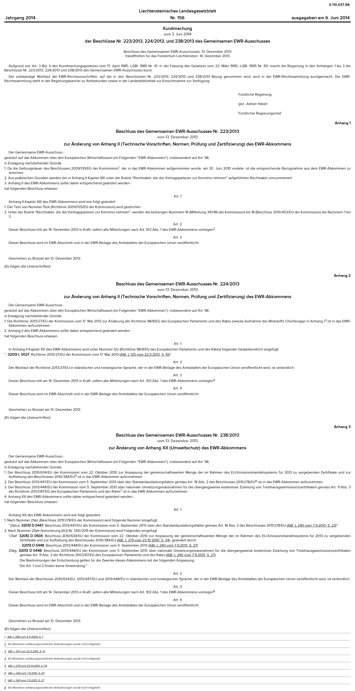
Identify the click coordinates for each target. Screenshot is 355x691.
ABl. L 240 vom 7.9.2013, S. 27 (173, 545)
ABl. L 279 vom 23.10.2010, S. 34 (143, 540)
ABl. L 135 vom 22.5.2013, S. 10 (144, 355)
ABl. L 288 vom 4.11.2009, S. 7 (25, 636)
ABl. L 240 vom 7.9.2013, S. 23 (312, 525)
